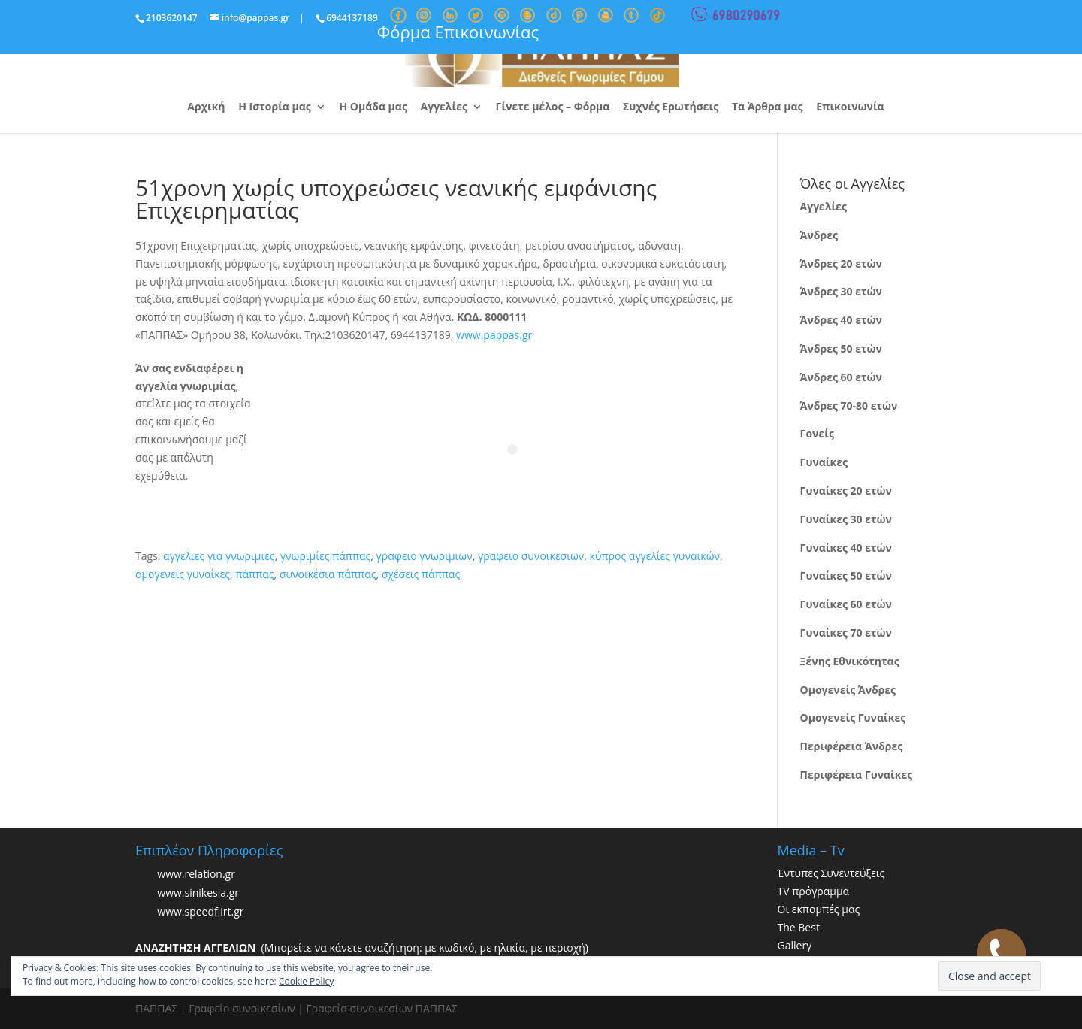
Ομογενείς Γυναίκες (853, 717)
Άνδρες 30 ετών (841, 291)
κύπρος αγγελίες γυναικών (655, 556)
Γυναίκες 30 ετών (846, 519)
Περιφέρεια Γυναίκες (856, 774)
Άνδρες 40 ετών (841, 320)
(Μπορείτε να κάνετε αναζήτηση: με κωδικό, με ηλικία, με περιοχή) (361, 947)
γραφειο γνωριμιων (424, 556)
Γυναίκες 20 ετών (846, 490)
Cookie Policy (306, 981)
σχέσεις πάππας (421, 574)
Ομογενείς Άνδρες (848, 689)
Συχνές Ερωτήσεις (670, 107)
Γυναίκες (824, 462)
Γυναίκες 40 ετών (846, 547)
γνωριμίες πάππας (325, 556)
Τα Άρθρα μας (767, 107)
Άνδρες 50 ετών (841, 348)
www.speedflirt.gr (200, 912)
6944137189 (352, 17)
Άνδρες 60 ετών (841, 377)
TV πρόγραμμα (814, 891)
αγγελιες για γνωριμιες (219, 556)
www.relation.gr (196, 874)
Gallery (795, 945)
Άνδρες (819, 235)
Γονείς (817, 433)
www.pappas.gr (494, 335)
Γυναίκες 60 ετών (846, 604)
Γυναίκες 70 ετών (846, 632)
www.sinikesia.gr (198, 893)
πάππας (254, 574)
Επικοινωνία (850, 107)
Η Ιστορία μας (274, 107)
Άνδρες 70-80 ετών (849, 405)
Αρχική (206, 107)
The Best (799, 927)
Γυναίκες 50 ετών (846, 575)
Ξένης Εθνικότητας (849, 661)
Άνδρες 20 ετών (841, 263)
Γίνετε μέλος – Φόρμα (553, 107)
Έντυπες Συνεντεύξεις (831, 873)
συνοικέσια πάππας (328, 574)
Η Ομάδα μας (373, 107)
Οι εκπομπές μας (819, 909)
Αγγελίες (444, 107)
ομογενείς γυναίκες (182, 574)
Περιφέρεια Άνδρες (851, 746)
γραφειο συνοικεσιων (531, 556)
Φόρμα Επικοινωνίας (458, 31)
